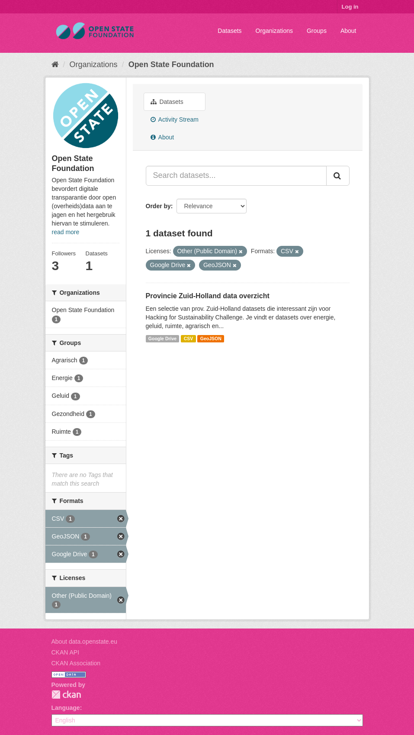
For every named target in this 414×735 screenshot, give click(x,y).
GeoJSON (210, 338)
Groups (317, 30)
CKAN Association (76, 663)
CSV (188, 338)
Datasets (229, 30)
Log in (350, 6)
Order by (158, 206)
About (348, 30)
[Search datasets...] (236, 176)
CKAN (66, 694)
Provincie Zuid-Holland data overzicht (208, 296)
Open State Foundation (171, 64)
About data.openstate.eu (84, 641)
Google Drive (162, 338)
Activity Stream (175, 119)
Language (65, 707)
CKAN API (65, 652)
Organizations (274, 30)
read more (66, 232)
